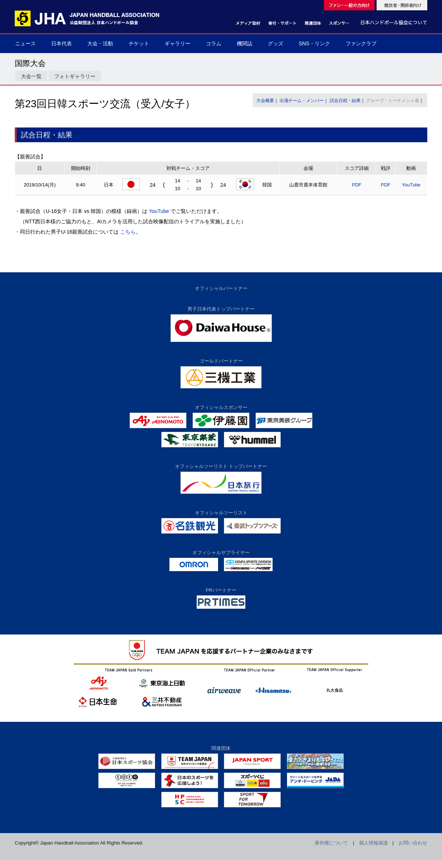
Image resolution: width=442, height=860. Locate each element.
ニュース (25, 43)
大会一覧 (31, 76)
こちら (128, 232)
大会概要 (265, 100)
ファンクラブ (360, 43)
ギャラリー (177, 43)
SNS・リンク (314, 43)
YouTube (411, 185)
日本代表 (61, 43)
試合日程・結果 (345, 100)
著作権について (331, 843)
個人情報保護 (373, 843)
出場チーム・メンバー (302, 100)
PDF (356, 185)
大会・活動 (100, 43)
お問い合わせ (413, 843)
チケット (139, 43)
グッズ (275, 43)
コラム (213, 43)
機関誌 (244, 43)
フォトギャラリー (74, 76)
